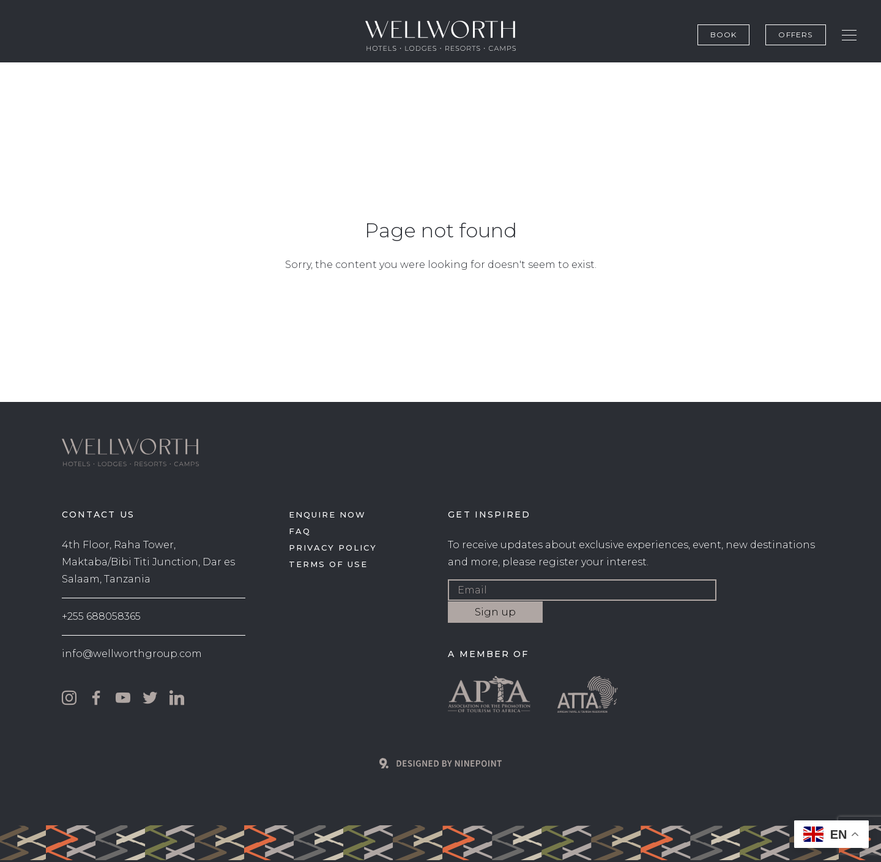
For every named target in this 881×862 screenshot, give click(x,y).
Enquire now (327, 514)
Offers (795, 34)
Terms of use (328, 564)
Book (723, 34)
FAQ (300, 531)
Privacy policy (332, 547)
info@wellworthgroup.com (132, 654)
